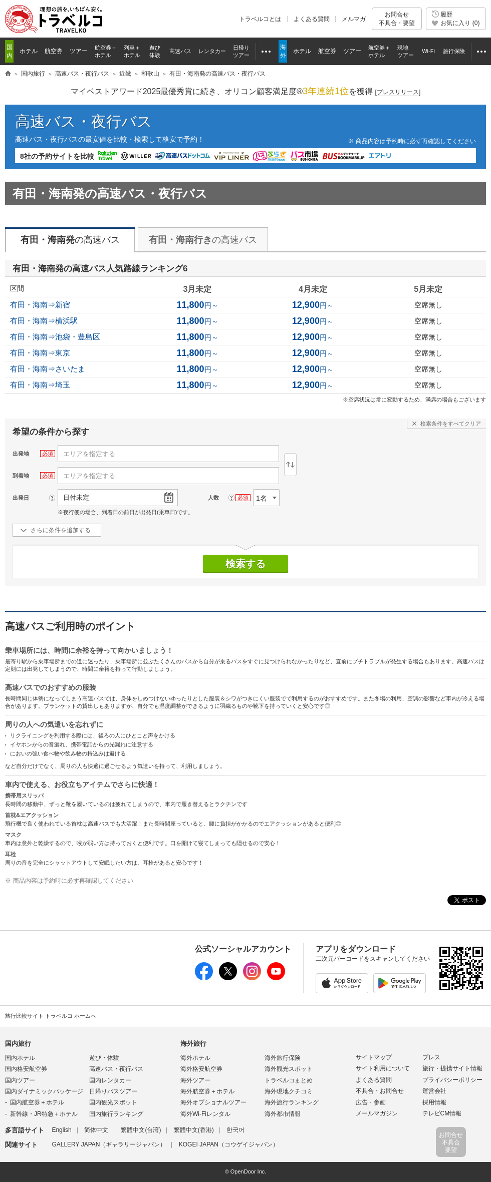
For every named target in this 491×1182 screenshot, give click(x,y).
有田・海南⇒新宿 (40, 304)
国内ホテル (20, 1057)
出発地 (21, 454)
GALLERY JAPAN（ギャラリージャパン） (109, 1144)
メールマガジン (377, 1113)
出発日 (21, 498)
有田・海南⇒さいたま (47, 368)
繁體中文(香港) (194, 1129)
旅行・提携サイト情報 (452, 1068)
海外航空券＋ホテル (207, 1091)
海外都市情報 (283, 1113)
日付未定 (76, 497)
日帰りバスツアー (113, 1091)
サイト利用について (383, 1068)
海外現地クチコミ (289, 1091)
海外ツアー (195, 1080)
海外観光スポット (289, 1068)
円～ (197, 305)
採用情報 (434, 1102)
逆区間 (290, 464)
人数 (213, 498)
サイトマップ (374, 1057)
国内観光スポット (113, 1102)
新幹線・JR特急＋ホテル (44, 1113)
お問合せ (397, 19)
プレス (431, 1057)
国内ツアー (20, 1080)
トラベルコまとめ (289, 1080)
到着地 (21, 476)
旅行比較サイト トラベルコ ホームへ (50, 1016)
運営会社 (434, 1090)
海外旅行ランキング (292, 1102)
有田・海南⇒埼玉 (40, 384)
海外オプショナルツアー (213, 1102)
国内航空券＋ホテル (37, 1102)
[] (398, 92)
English (61, 1129)
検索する (245, 563)
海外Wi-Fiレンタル (205, 1113)
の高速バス (70, 240)
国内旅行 (18, 1043)
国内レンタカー (110, 1080)
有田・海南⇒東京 (40, 352)
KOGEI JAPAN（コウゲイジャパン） (229, 1144)
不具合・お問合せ (380, 1090)
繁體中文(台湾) (141, 1129)
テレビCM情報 (442, 1113)
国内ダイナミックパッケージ (44, 1091)
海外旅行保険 (283, 1057)
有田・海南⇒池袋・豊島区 (55, 336)
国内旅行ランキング (116, 1113)
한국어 (235, 1129)
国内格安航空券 (26, 1068)
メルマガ (354, 19)
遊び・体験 (104, 1057)
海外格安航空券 (201, 1068)
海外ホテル (195, 1057)
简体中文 (96, 1129)
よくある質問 (312, 19)
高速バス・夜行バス (83, 121)
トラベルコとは (260, 19)
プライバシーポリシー (452, 1079)
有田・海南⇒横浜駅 (44, 320)
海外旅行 (193, 1043)
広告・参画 (371, 1102)
